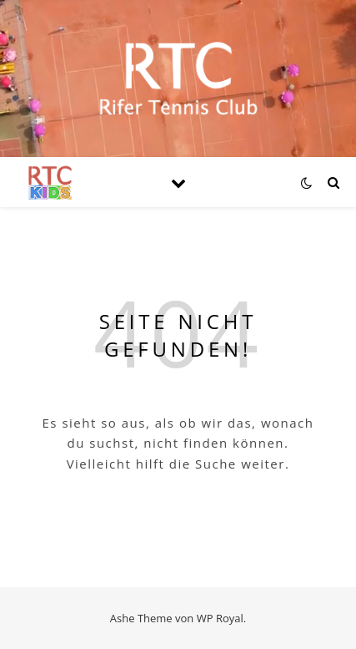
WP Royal (220, 618)
